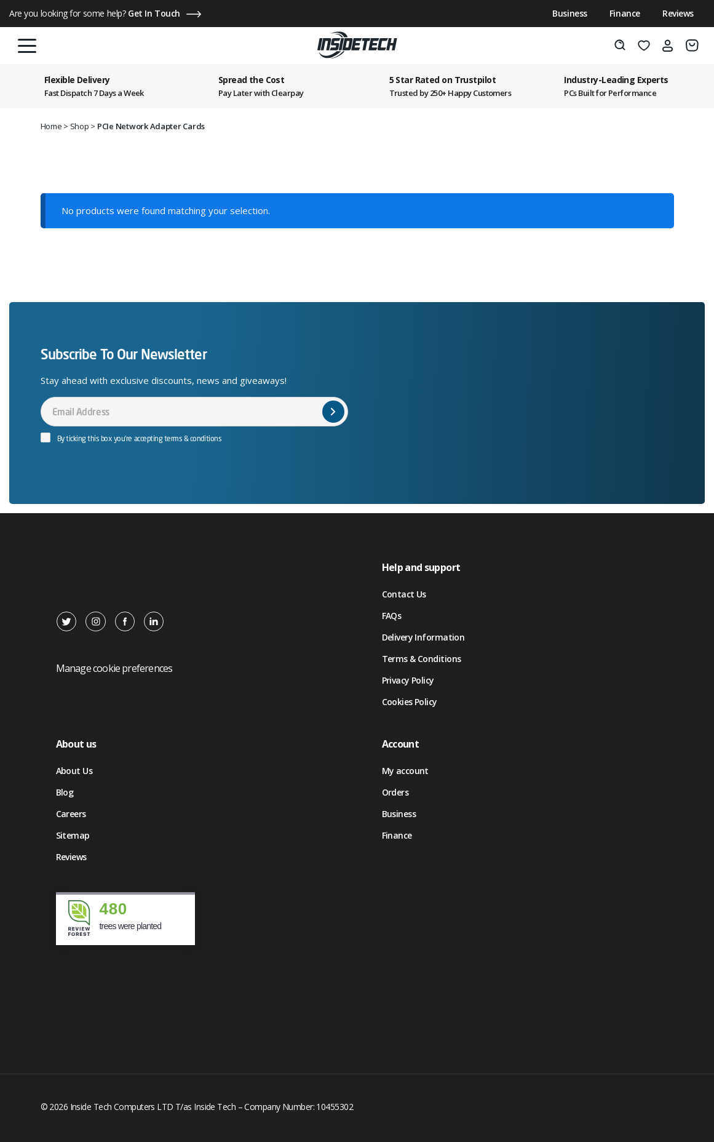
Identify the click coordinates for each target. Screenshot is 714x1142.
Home (51, 126)
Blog (65, 792)
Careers (71, 814)
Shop (79, 126)
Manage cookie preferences (114, 668)
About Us (74, 771)
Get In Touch (154, 13)
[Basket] (692, 45)
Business (569, 13)
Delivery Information (423, 637)
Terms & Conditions (421, 659)
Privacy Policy (408, 680)
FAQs (392, 615)
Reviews (678, 13)
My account (405, 771)
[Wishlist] (644, 45)
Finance (624, 13)
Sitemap (73, 835)
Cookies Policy (409, 702)
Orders (395, 792)
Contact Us (404, 594)
